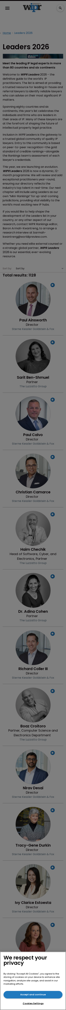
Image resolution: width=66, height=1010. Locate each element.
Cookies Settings (33, 1003)
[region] (33, 981)
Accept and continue (33, 994)
